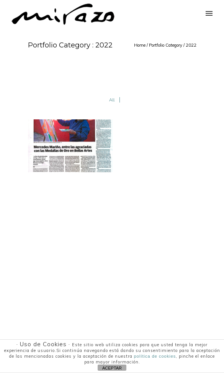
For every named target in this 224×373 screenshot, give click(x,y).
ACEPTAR (112, 368)
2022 (191, 45)
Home (140, 45)
